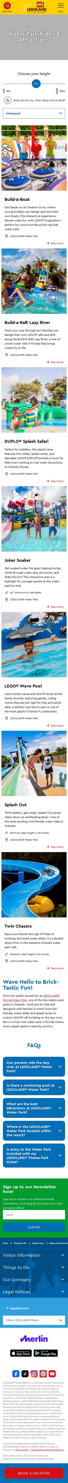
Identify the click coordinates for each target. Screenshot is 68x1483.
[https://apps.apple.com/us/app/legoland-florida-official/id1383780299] (21, 1353)
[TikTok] (25, 1373)
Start (5, 1243)
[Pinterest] (43, 1373)
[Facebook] (16, 1373)
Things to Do (20, 1243)
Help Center (22, 1449)
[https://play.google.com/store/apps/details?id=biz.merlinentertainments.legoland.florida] (46, 1353)
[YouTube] (52, 1373)
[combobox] (34, 1320)
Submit (34, 1227)
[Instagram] (34, 1373)
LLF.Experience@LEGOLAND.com (47, 1449)
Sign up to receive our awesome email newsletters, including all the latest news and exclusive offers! (32, 1203)
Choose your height (34, 73)
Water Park (38, 1243)
